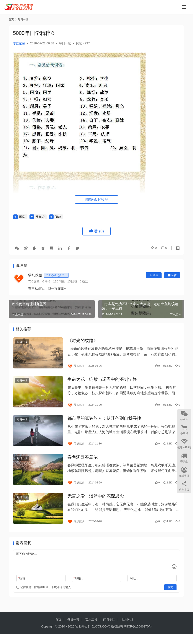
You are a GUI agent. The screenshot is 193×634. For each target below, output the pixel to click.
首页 (11, 19)
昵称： (23, 584)
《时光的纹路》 (82, 341)
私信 (172, 275)
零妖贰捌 (19, 43)
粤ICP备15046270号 (138, 626)
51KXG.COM (100, 626)
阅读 (58, 217)
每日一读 (65, 43)
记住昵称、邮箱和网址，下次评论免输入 (43, 593)
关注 (153, 275)
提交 (170, 593)
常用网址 (127, 619)
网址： (134, 584)
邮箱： (79, 584)
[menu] (183, 7)
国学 (22, 217)
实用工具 (91, 619)
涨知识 (40, 217)
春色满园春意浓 (82, 461)
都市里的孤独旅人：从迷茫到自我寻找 (104, 421)
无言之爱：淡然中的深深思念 (95, 501)
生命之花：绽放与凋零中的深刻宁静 (102, 381)
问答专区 (109, 619)
